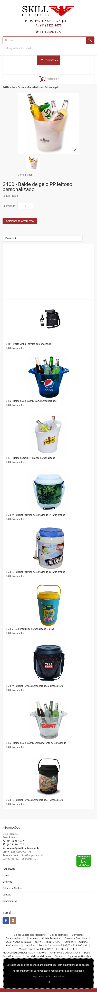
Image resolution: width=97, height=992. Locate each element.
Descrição (11, 238)
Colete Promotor (51, 938)
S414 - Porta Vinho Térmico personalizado (28, 344)
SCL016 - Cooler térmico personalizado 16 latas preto (34, 800)
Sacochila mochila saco (38, 956)
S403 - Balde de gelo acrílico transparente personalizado (36, 743)
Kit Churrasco (13, 945)
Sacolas (59, 956)
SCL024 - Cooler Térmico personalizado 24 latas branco (35, 515)
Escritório (83, 942)
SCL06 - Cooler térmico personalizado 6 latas (30, 629)
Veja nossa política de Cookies (49, 976)
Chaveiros (32, 938)
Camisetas (78, 934)
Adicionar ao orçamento (20, 221)
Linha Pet (30, 945)
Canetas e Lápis (14, 938)
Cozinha (22, 87)
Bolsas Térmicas (59, 934)
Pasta (87, 952)
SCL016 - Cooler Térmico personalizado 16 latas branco (35, 572)
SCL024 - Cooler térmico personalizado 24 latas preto (34, 686)
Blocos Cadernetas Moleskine (30, 934)
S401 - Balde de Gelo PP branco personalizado (30, 458)
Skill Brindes (9, 87)
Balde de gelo (52, 87)
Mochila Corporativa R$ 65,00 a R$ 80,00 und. (63, 945)
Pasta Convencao (12, 956)
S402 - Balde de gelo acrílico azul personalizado (31, 401)
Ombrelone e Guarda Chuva (65, 952)
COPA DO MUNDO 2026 (47, 942)
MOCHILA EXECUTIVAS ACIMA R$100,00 (24, 952)
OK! (48, 982)
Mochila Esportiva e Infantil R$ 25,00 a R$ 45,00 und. (46, 949)
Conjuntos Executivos (75, 938)
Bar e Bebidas (35, 87)
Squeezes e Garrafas (79, 956)
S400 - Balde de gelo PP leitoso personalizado (37, 186)
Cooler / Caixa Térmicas (18, 942)
